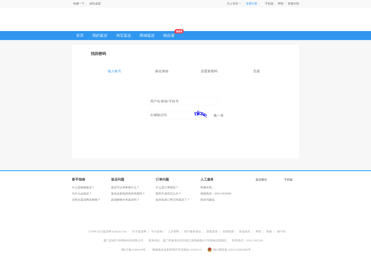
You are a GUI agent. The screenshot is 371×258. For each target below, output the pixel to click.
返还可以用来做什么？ (125, 187)
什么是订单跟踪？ (167, 187)
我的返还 (99, 35)
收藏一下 (78, 3)
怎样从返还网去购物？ (86, 199)
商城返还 (147, 35)
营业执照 (244, 231)
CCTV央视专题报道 (140, 219)
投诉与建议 (207, 199)
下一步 (185, 129)
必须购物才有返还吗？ (125, 199)
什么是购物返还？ (83, 187)
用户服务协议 (192, 231)
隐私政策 (212, 231)
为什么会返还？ (82, 193)
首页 (80, 35)
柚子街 (281, 231)
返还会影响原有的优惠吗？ (128, 193)
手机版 (269, 3)
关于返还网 (139, 231)
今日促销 (157, 231)
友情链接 (228, 231)
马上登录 (234, 3)
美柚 (269, 231)
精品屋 (171, 34)
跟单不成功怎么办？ (168, 193)
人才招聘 (173, 231)
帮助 (280, 3)
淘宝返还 (123, 35)
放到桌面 (95, 3)
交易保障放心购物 (245, 219)
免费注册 (251, 3)
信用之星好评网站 (178, 219)
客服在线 (293, 3)
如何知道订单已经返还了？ (173, 199)
